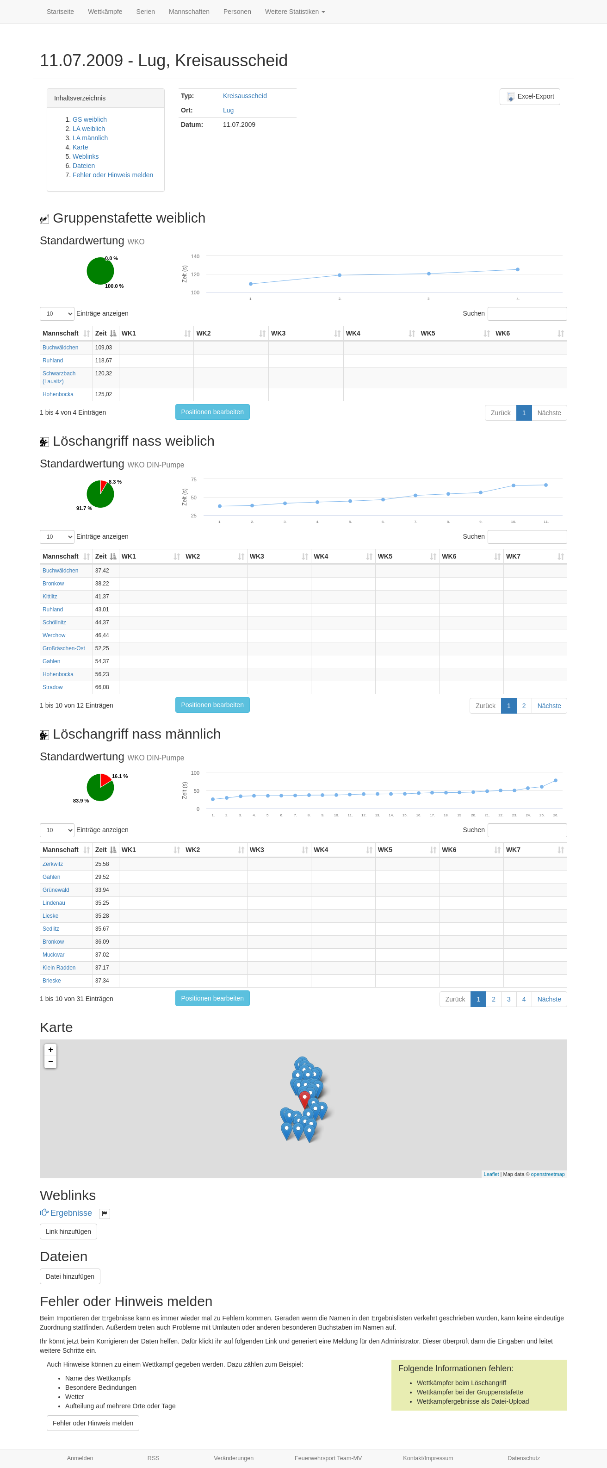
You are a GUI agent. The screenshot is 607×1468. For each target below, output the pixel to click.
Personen (237, 11)
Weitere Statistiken (295, 11)
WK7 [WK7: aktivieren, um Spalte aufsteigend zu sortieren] (513, 556)
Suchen (515, 314)
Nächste (549, 413)
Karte (80, 147)
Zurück (501, 413)
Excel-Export (530, 97)
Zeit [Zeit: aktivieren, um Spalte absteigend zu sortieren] (101, 333)
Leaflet (491, 1174)
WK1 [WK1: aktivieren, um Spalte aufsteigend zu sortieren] (129, 333)
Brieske (52, 980)
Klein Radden (59, 967)
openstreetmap (548, 1174)
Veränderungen (234, 1458)
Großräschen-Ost (64, 648)
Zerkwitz (53, 864)
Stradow (53, 687)
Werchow (54, 635)
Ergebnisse (67, 1213)
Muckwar (54, 955)
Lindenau (54, 903)
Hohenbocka (58, 394)
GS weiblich (90, 119)
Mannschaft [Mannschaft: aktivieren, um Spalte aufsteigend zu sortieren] (61, 333)
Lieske (50, 916)
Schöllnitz (54, 622)
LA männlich (90, 138)
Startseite (60, 11)
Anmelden (80, 1458)
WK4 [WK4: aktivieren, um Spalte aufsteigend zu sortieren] (353, 333)
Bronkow (53, 583)
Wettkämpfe (105, 11)
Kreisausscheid (245, 96)
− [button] (50, 1062)
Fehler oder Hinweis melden (113, 175)
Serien (145, 11)
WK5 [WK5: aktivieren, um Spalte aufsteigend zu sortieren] (428, 333)
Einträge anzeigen (84, 314)
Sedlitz (51, 929)
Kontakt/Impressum (428, 1458)
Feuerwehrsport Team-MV (328, 1458)
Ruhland (53, 360)
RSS (154, 1458)
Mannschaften (189, 11)
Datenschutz (524, 1458)
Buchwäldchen (60, 347)
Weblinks (86, 156)
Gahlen (51, 661)
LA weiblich (89, 128)
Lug (228, 110)
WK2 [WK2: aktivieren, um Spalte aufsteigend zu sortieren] (203, 333)
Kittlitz (50, 596)
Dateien (84, 165)
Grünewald (56, 890)
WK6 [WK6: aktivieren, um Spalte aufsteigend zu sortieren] (503, 333)
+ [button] (50, 1050)
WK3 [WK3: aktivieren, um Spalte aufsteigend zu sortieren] (278, 333)
